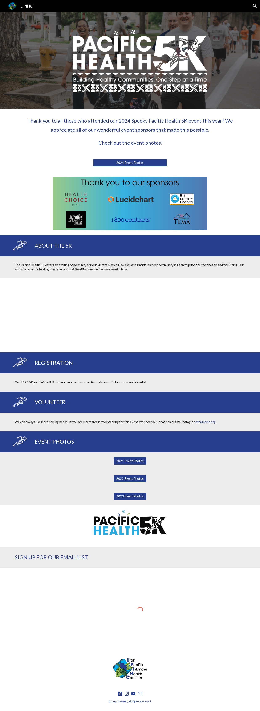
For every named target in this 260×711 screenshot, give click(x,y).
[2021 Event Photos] (130, 461)
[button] (255, 6)
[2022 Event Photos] (130, 479)
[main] (130, 131)
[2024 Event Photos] (130, 162)
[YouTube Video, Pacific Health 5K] (130, 315)
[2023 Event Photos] (130, 496)
